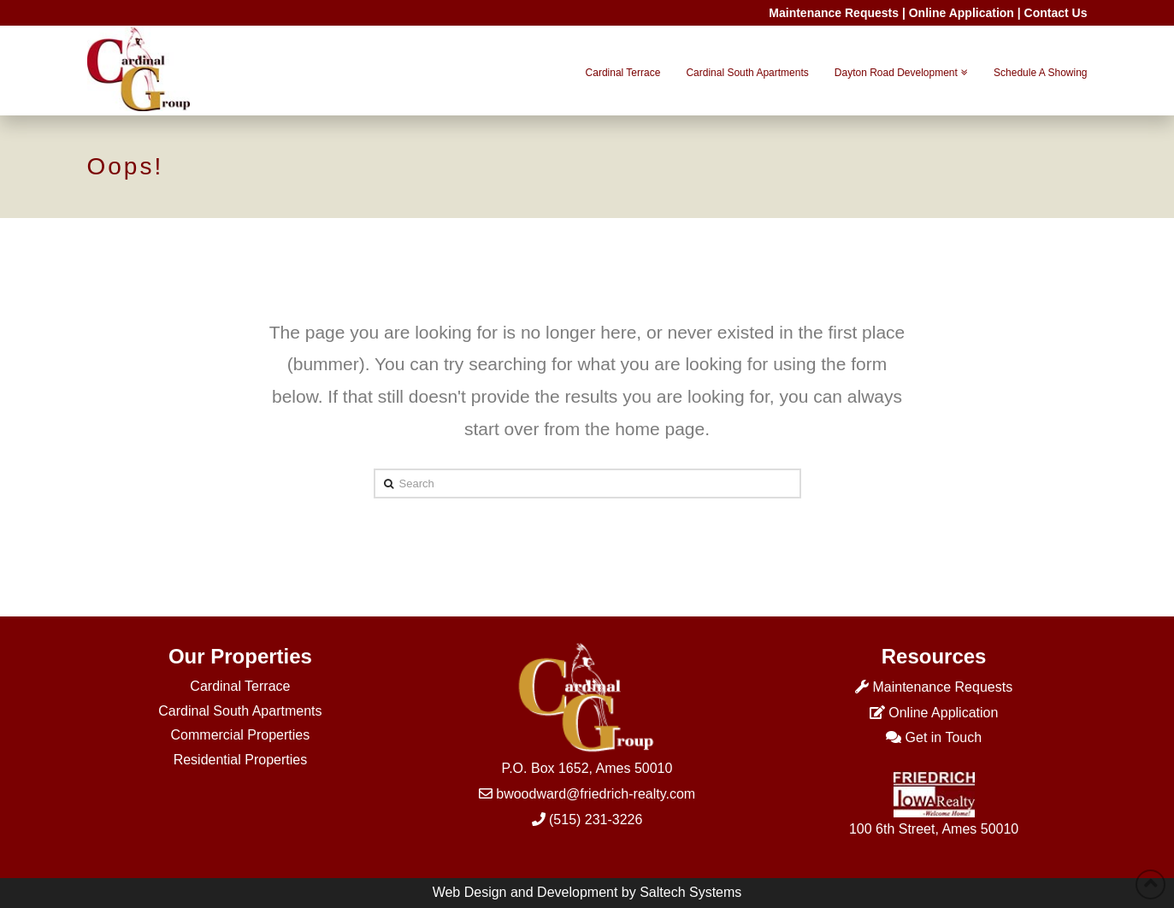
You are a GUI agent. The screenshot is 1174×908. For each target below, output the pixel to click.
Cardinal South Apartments (240, 711)
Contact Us (1056, 13)
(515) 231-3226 (595, 819)
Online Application (961, 13)
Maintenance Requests (834, 13)
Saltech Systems (690, 892)
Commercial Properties (240, 735)
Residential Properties (241, 759)
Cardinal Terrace (240, 686)
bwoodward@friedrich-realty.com (595, 794)
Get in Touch (944, 737)
